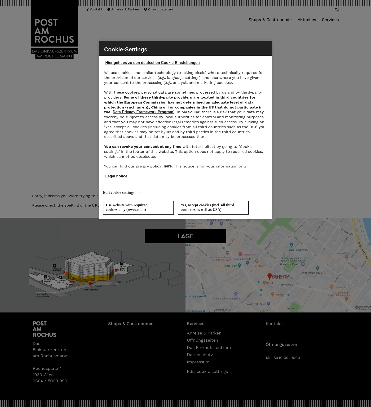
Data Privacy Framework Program (143, 112)
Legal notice (116, 176)
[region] (185, 130)
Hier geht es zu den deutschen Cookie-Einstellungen (152, 63)
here (168, 166)
